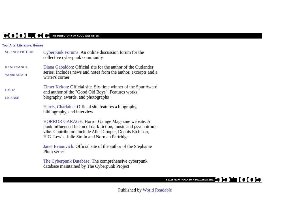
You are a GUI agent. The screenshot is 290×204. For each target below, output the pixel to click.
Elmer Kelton (55, 86)
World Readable (157, 190)
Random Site (16, 67)
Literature (24, 45)
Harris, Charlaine (58, 106)
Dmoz (10, 90)
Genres (38, 45)
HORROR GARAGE (62, 121)
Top (5, 45)
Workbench (16, 75)
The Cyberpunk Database (66, 161)
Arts (12, 45)
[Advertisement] (145, 15)
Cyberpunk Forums (60, 52)
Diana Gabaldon (58, 67)
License (12, 98)
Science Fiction (19, 52)
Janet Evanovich (58, 146)
